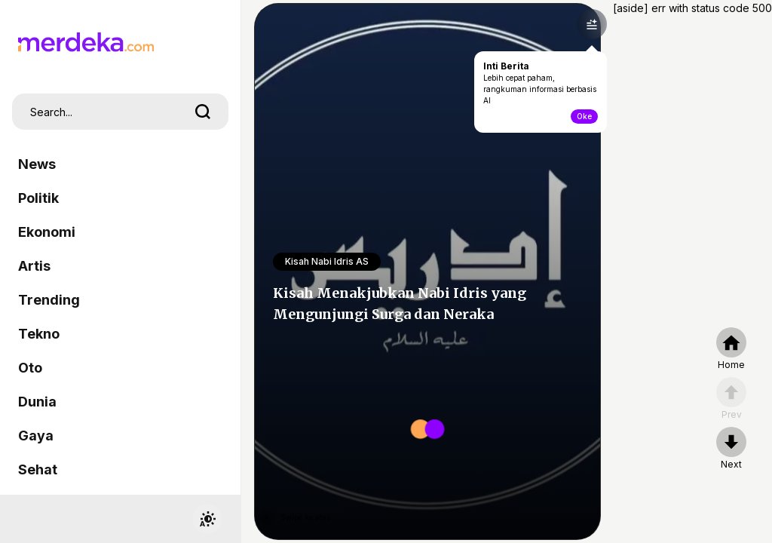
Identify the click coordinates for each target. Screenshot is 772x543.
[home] (731, 349)
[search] (202, 112)
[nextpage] (731, 449)
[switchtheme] (207, 519)
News (37, 164)
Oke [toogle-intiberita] (584, 116)
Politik (38, 198)
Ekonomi (46, 232)
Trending (49, 300)
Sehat (37, 469)
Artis (34, 266)
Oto (30, 368)
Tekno (39, 334)
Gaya (36, 435)
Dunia (37, 402)
